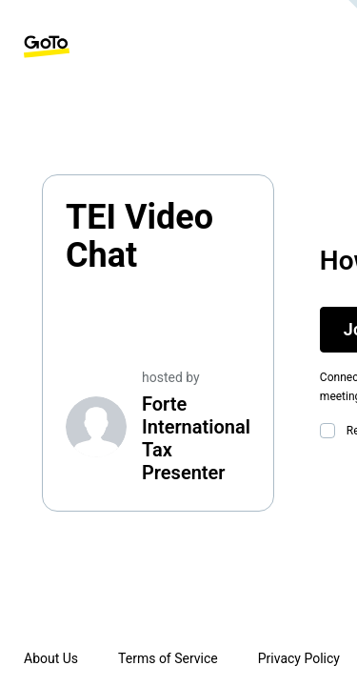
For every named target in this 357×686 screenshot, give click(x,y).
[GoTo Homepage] (46, 47)
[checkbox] (331, 430)
